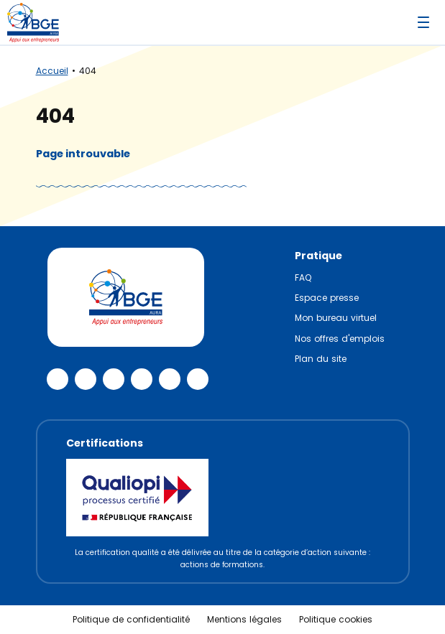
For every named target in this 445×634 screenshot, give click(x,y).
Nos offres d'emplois (340, 338)
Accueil (52, 71)
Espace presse (327, 298)
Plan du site (321, 359)
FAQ (303, 277)
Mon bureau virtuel (336, 318)
